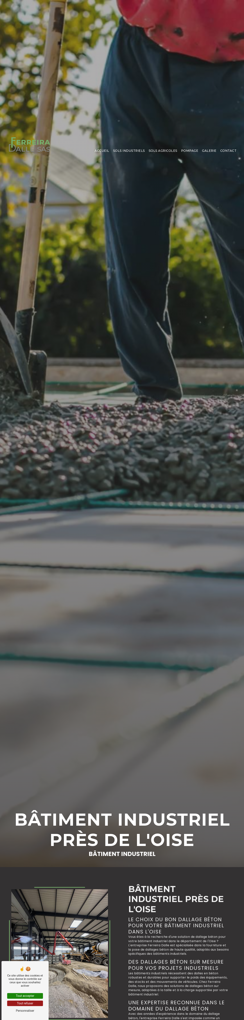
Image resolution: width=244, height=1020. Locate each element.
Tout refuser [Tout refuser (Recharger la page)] (25, 1003)
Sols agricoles (163, 143)
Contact (228, 143)
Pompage (189, 143)
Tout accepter (25, 996)
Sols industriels (129, 143)
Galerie (209, 143)
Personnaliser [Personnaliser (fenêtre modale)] (25, 1010)
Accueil (102, 143)
